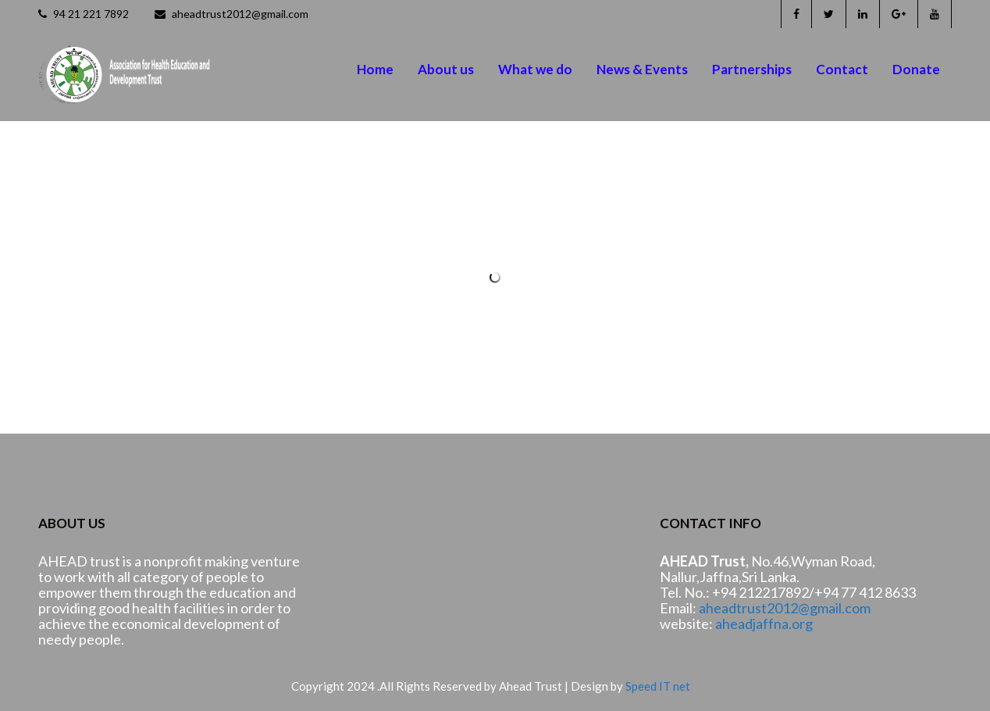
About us (446, 69)
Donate (916, 69)
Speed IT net (657, 686)
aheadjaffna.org (764, 623)
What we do (535, 69)
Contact (842, 69)
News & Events (642, 69)
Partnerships (752, 69)
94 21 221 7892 (83, 13)
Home (375, 69)
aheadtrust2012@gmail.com (231, 13)
